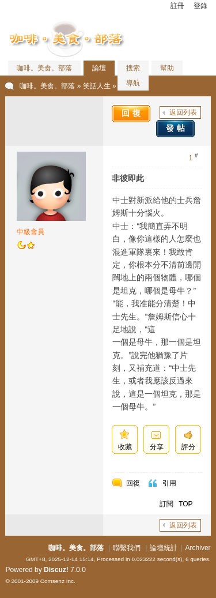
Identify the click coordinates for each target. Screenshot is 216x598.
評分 (188, 447)
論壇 (99, 68)
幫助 (167, 68)
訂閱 (166, 504)
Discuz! (56, 570)
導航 (133, 83)
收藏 (125, 447)
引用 (169, 483)
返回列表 (183, 112)
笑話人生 (97, 86)
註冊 (177, 6)
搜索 (133, 68)
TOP (185, 504)
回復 (132, 113)
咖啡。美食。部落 (44, 68)
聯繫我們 (127, 548)
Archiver (198, 548)
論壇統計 (163, 548)
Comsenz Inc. (57, 581)
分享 (157, 447)
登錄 (200, 6)
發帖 (177, 128)
